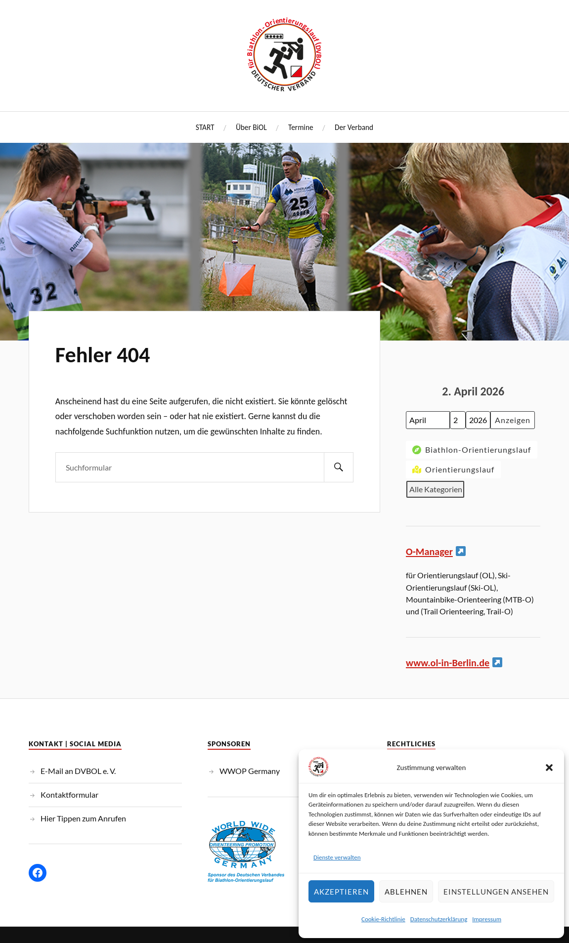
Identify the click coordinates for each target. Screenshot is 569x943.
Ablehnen (406, 891)
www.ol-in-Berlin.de (447, 663)
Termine (300, 127)
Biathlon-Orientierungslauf (470, 450)
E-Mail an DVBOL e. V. (78, 770)
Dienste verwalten (337, 857)
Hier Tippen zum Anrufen (83, 818)
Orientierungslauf (452, 469)
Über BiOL (251, 127)
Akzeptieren (341, 891)
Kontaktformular (69, 794)
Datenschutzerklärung (439, 919)
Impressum (486, 919)
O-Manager (429, 551)
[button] (549, 767)
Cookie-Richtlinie (383, 919)
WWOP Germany (249, 770)
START (205, 127)
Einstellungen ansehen (496, 891)
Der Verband (354, 127)
